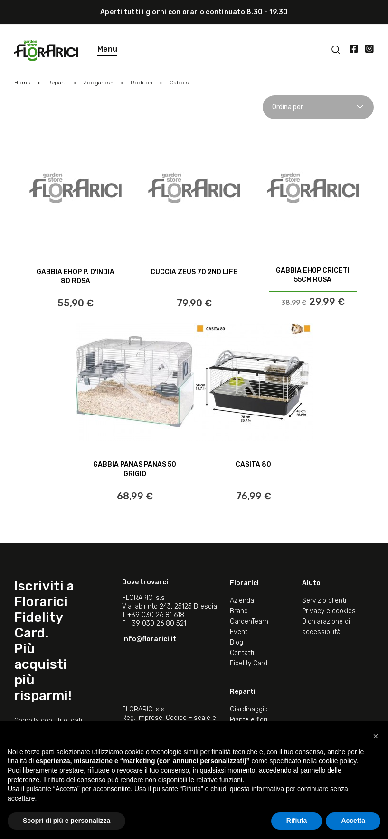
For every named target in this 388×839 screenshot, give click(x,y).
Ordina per (318, 107)
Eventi (239, 632)
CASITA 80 (253, 465)
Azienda (242, 601)
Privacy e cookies (329, 611)
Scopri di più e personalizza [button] (66, 820)
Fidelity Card (248, 663)
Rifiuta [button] (296, 820)
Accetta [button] (353, 820)
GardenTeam (249, 622)
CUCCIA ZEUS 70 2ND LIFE (194, 272)
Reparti (243, 692)
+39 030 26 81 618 (155, 615)
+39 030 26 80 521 (157, 623)
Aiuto (311, 583)
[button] (375, 736)
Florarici (244, 583)
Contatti (242, 653)
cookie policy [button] (337, 761)
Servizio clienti (324, 601)
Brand (239, 611)
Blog (236, 642)
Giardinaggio (249, 709)
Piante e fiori (248, 720)
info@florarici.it (149, 639)
